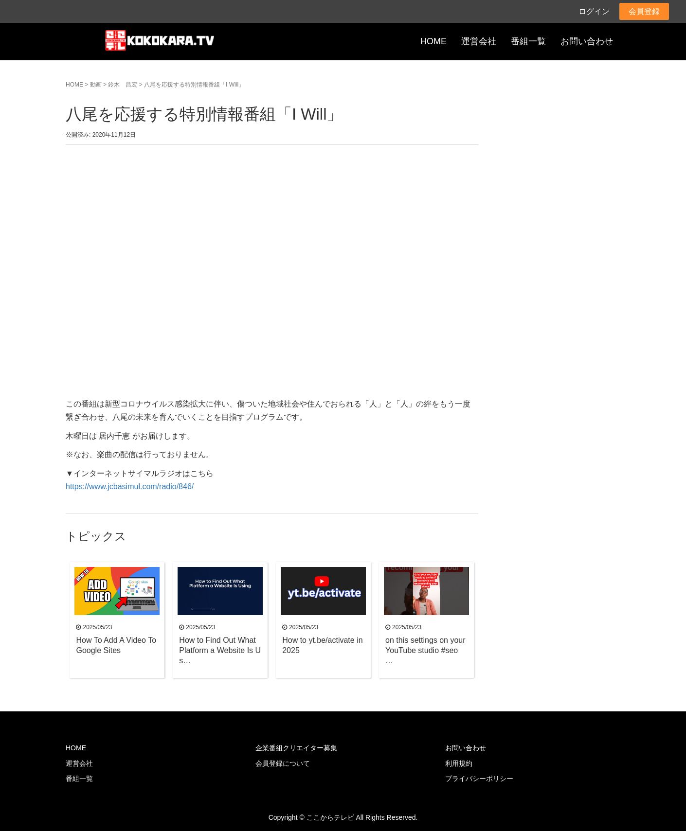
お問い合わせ (586, 41)
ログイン (594, 11)
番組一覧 (528, 41)
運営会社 (478, 41)
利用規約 (458, 763)
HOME (433, 41)
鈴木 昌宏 (122, 84)
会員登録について (282, 763)
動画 (96, 84)
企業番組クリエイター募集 (296, 748)
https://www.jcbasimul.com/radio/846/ (130, 486)
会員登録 (644, 11)
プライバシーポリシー (479, 778)
